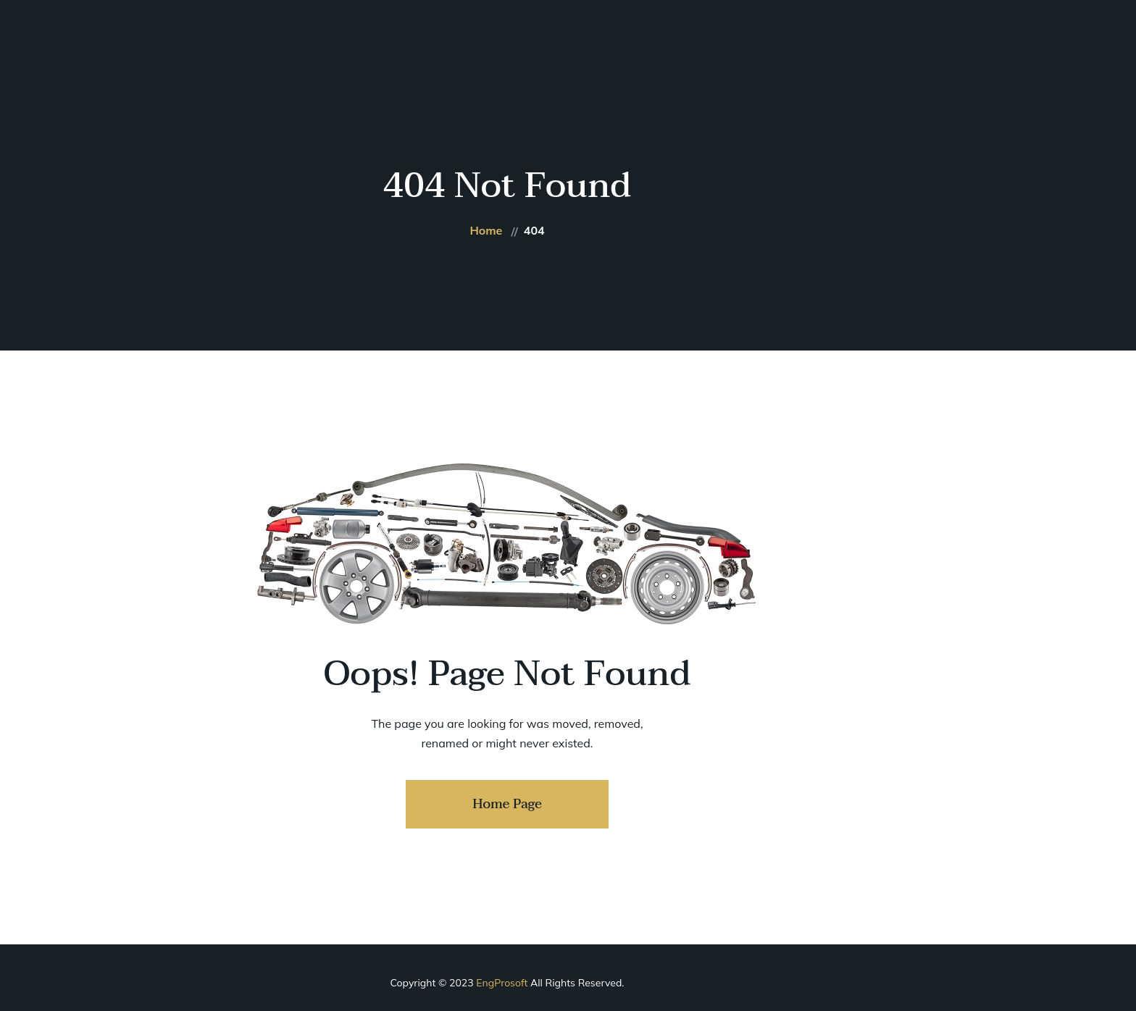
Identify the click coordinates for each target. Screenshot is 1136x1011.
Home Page (507, 804)
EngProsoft (501, 982)
